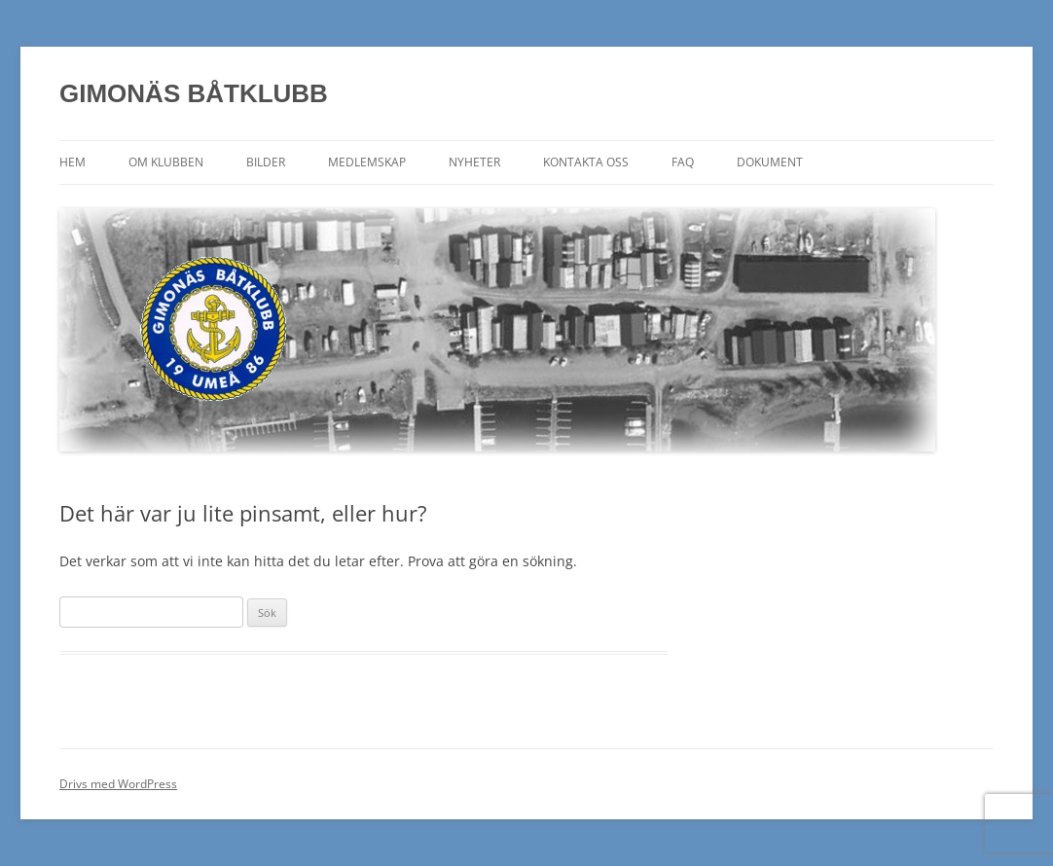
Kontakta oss (586, 162)
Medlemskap (367, 162)
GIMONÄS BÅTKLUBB (193, 93)
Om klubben (165, 162)
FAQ (683, 162)
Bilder (265, 162)
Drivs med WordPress (118, 784)
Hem (72, 162)
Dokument (770, 162)
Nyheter (474, 162)
